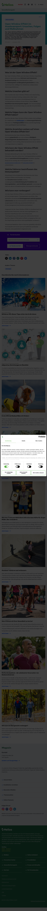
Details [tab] (23, 440)
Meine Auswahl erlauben (23, 473)
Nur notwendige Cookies (9, 473)
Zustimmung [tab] (8, 440)
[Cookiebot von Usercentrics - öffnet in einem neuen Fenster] (39, 437)
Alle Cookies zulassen (38, 472)
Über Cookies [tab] (38, 440)
